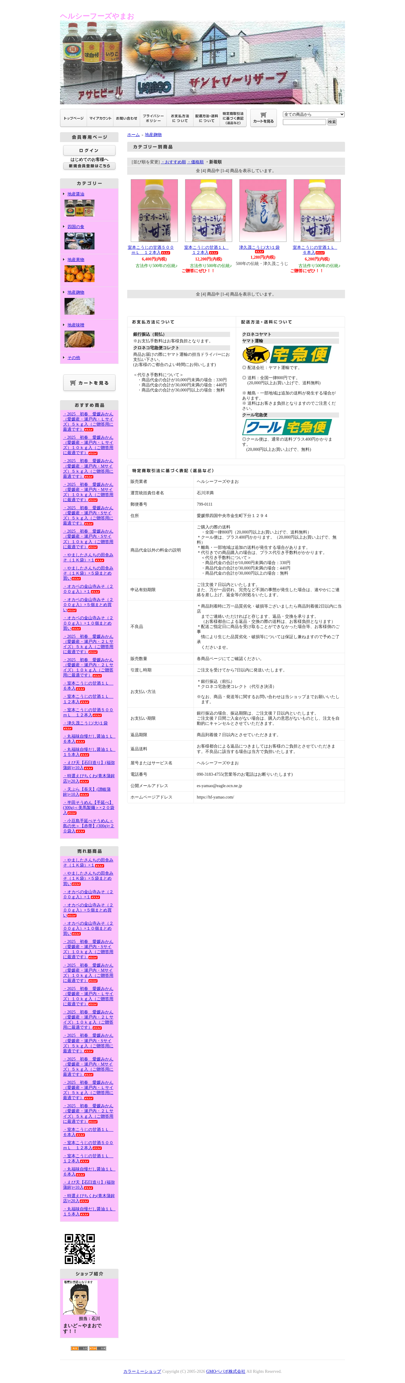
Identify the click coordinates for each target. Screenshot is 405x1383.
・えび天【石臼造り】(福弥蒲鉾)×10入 (89, 765)
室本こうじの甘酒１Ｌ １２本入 (207, 250)
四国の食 (89, 238)
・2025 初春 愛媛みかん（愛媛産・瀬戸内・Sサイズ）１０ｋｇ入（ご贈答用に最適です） (88, 949)
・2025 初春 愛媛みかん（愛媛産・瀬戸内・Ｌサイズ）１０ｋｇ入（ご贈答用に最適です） (88, 445)
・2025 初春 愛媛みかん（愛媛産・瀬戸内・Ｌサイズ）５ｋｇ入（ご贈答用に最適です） (88, 1090)
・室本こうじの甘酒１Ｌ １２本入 (88, 1158)
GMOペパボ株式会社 (225, 1371)
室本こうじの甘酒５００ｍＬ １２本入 (151, 250)
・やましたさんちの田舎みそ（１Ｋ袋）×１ (88, 862)
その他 (74, 357)
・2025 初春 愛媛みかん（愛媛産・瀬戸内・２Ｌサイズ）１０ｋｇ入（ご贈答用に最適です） (88, 667)
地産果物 (89, 270)
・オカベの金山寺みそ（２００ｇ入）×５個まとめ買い (88, 604)
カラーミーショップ (142, 1371)
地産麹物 (89, 303)
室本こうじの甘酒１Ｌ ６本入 (316, 250)
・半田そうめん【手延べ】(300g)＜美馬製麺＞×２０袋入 (88, 807)
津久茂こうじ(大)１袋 (259, 249)
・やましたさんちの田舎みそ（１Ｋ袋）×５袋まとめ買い (88, 573)
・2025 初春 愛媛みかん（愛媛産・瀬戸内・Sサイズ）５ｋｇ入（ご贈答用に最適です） (88, 515)
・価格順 (195, 162)
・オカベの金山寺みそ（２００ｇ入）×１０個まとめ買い (88, 623)
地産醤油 (89, 205)
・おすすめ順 (173, 162)
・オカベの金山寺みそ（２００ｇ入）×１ (88, 589)
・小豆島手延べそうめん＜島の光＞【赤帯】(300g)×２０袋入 (88, 826)
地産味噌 (89, 336)
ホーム (133, 134)
